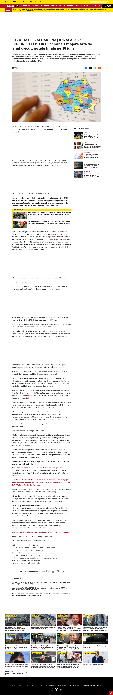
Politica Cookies (16, 685)
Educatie (62, 6)
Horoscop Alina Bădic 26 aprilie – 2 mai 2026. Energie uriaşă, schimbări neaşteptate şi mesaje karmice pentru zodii (92, 175)
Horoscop (26, 2)
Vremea (79, 6)
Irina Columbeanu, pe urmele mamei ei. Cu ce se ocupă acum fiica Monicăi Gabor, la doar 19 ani (92, 146)
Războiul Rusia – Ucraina (37, 2)
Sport (97, 6)
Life (92, 6)
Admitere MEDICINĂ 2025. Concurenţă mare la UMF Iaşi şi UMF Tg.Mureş (41, 532)
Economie (45, 6)
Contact (40, 685)
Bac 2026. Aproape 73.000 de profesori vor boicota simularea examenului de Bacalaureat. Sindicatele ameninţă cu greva (49, 222)
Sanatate (71, 6)
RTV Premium (17, 2)
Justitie (54, 6)
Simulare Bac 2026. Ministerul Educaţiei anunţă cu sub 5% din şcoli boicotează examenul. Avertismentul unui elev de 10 (49, 213)
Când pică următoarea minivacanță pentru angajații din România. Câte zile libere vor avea (92, 156)
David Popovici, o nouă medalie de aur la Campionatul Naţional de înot (92, 136)
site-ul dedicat (57, 234)
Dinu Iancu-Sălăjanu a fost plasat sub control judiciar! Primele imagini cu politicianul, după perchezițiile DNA (69, 647)
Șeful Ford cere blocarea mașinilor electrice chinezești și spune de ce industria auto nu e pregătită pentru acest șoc (41, 583)
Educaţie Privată (31, 395)
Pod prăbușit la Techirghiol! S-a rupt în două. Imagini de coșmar (43, 627)
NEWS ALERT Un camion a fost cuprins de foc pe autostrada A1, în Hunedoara (17, 673)
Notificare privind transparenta (91, 685)
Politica (26, 6)
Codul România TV (74, 685)
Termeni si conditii (29, 685)
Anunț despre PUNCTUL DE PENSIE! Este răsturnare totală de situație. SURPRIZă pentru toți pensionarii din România (39, 588)
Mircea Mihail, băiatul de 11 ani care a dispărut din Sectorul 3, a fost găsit (17, 665)
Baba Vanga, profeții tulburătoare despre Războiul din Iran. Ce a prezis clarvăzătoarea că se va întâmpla (69, 666)
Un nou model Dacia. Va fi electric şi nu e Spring (94, 646)
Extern (86, 6)
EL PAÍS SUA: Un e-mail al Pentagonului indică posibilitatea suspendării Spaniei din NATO (15, 628)
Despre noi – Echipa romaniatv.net (55, 685)
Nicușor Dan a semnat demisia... (93, 665)
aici (48, 194)
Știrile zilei (8, 2)
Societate (36, 6)
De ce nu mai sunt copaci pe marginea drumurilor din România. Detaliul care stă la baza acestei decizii (16, 647)
